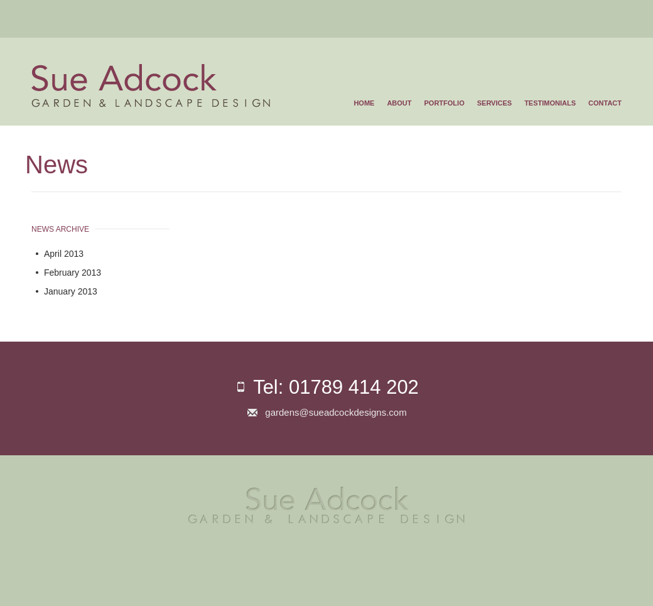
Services (494, 103)
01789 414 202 (354, 387)
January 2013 (70, 291)
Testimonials (550, 103)
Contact (605, 103)
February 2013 (72, 273)
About (399, 103)
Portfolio (444, 103)
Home (363, 103)
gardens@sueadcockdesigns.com (335, 412)
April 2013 (64, 254)
